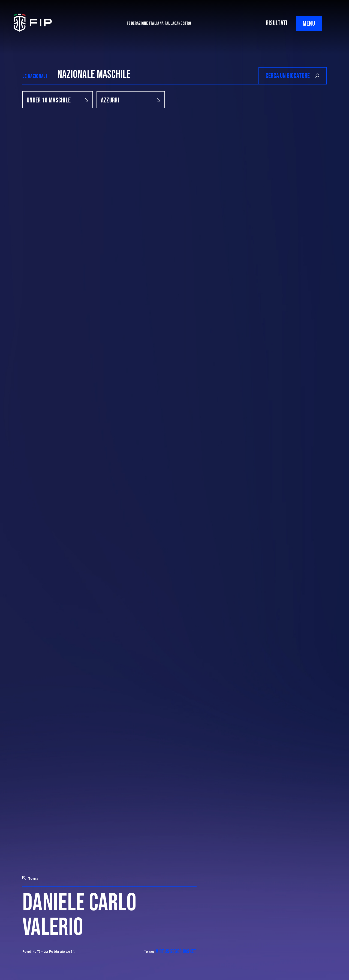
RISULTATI (277, 23)
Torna (30, 878)
